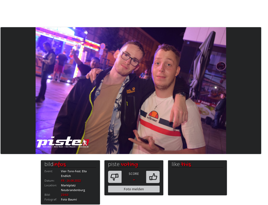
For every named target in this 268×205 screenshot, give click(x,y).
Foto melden (134, 189)
